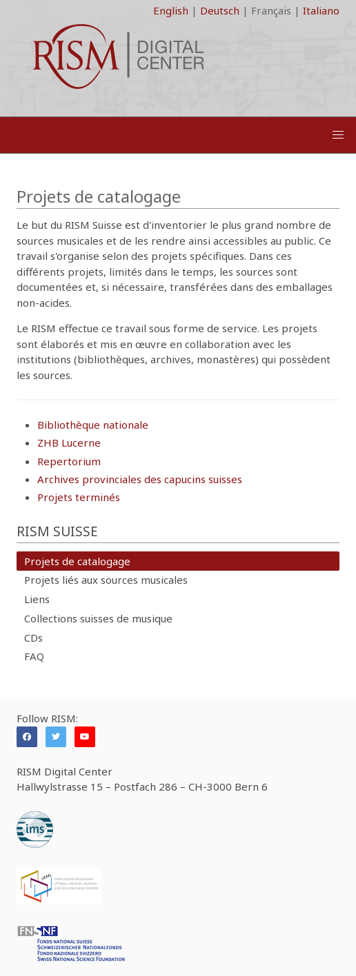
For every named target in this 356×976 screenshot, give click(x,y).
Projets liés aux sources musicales (106, 580)
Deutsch (219, 10)
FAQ (34, 656)
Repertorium (69, 461)
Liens (37, 599)
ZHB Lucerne (69, 442)
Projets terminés (78, 497)
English (170, 10)
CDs (33, 637)
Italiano (321, 10)
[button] (338, 135)
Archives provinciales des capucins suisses (139, 479)
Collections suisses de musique (98, 618)
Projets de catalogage (77, 561)
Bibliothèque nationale (92, 424)
